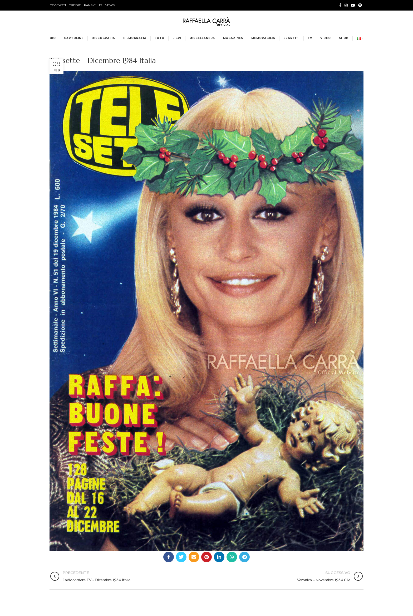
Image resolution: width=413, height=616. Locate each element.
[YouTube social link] (353, 5)
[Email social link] (194, 557)
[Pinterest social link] (206, 557)
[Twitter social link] (181, 557)
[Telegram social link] (244, 557)
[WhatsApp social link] (232, 557)
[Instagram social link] (346, 5)
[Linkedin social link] (219, 557)
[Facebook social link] (340, 5)
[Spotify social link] (360, 5)
